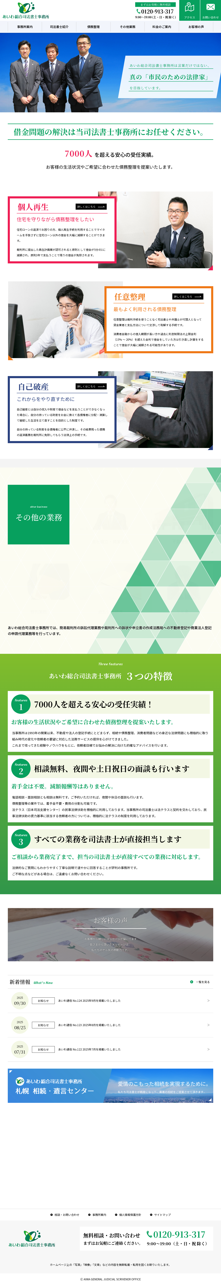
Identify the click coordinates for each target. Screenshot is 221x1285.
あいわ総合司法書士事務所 (26, 10)
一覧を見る (203, 982)
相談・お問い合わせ (67, 1215)
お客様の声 (196, 26)
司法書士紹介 (59, 26)
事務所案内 (25, 26)
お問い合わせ (210, 17)
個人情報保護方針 (130, 1215)
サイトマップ (162, 1215)
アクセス (189, 17)
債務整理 (93, 26)
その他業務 (127, 26)
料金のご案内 (161, 26)
